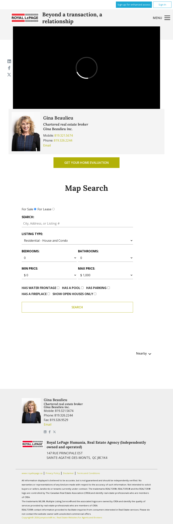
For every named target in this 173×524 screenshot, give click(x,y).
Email (47, 145)
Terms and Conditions (88, 473)
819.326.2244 (63, 140)
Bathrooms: (88, 251)
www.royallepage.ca (32, 473)
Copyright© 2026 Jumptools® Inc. (39, 517)
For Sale (27, 209)
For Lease (44, 209)
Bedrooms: (30, 251)
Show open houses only (73, 294)
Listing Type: (32, 234)
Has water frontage (39, 288)
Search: (28, 217)
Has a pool (71, 288)
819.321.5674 (63, 135)
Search (77, 307)
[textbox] (77, 223)
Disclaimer (68, 473)
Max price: (86, 268)
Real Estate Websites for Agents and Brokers (79, 517)
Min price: (30, 268)
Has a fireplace (34, 294)
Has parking (96, 288)
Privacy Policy (53, 473)
